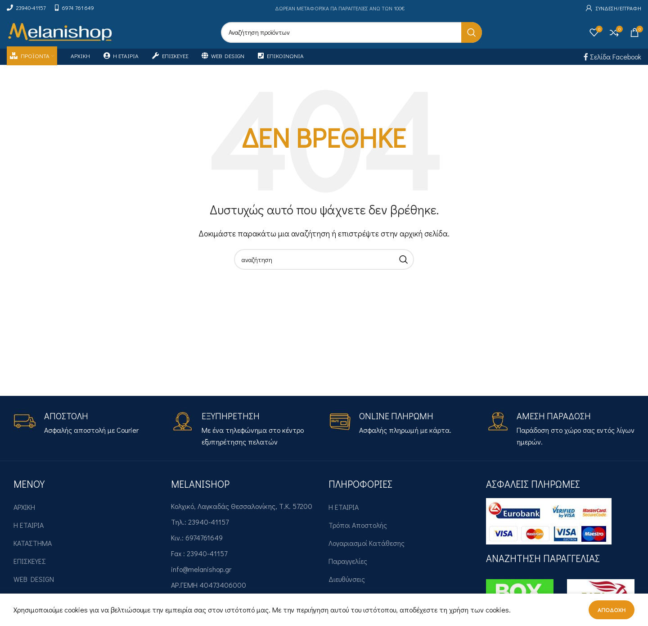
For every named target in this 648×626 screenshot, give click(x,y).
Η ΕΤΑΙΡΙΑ (29, 533)
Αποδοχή (612, 609)
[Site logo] (60, 35)
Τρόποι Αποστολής (357, 533)
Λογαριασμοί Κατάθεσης (366, 551)
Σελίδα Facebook (612, 64)
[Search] (351, 36)
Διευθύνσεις (346, 587)
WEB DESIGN (34, 587)
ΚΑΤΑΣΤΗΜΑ (33, 551)
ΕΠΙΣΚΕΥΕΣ (30, 569)
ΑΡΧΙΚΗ (24, 515)
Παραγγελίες (347, 569)
